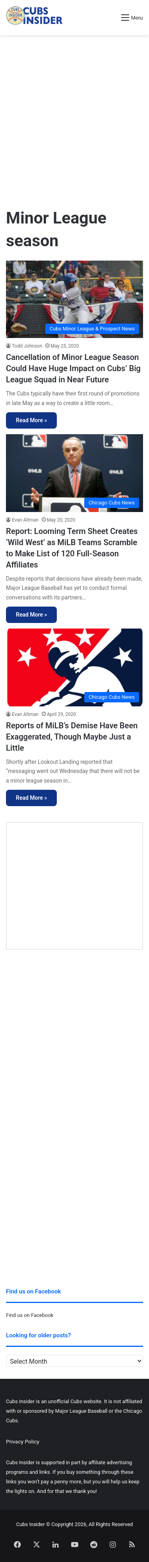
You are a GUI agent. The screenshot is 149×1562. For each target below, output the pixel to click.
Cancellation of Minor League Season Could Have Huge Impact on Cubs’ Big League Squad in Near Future (73, 368)
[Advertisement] (74, 118)
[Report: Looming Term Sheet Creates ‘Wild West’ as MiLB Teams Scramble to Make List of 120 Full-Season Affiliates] (74, 473)
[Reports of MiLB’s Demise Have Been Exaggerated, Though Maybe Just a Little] (74, 667)
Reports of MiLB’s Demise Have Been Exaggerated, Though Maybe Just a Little (71, 737)
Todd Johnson (27, 346)
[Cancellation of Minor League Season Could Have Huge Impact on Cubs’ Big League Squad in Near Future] (74, 299)
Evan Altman (25, 520)
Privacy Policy (22, 1441)
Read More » (31, 420)
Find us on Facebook (29, 1315)
